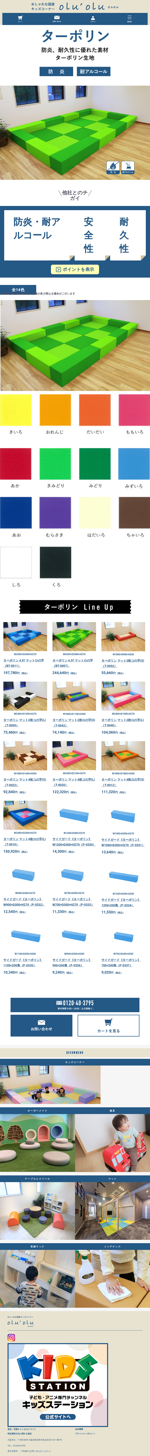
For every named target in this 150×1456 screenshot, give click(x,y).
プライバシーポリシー (85, 1434)
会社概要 (79, 1429)
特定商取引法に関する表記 (20, 1434)
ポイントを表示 (78, 269)
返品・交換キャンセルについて (22, 1429)
